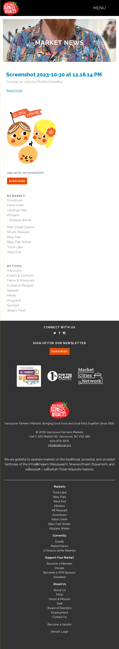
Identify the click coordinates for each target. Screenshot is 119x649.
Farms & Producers (20, 280)
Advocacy (14, 270)
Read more (14, 90)
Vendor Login (59, 631)
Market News (59, 42)
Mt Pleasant (59, 510)
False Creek (15, 205)
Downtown (15, 200)
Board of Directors (60, 608)
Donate (59, 568)
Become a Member (59, 563)
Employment (59, 612)
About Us (59, 590)
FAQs (59, 594)
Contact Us (59, 617)
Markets (13, 290)
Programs (14, 300)
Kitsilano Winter (20, 220)
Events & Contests (20, 275)
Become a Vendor (60, 624)
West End (14, 252)
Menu (99, 7)
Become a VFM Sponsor (60, 572)
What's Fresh (16, 310)
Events (59, 541)
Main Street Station (21, 227)
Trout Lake (15, 247)
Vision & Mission (59, 599)
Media (11, 295)
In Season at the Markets (60, 550)
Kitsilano (13, 215)
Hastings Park (17, 210)
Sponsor (13, 305)
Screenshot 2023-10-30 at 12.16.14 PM (54, 75)
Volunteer (59, 577)
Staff (59, 603)
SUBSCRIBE (17, 181)
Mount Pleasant (18, 232)
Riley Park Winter (19, 242)
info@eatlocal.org (59, 445)
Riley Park (14, 237)
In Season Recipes (20, 285)
